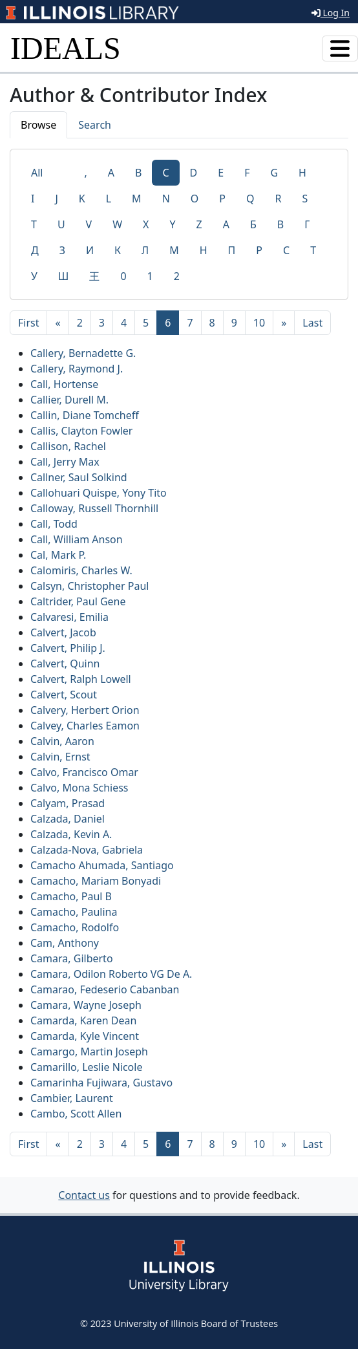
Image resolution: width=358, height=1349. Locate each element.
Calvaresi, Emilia (69, 617)
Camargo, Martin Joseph (89, 1051)
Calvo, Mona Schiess (79, 788)
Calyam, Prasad (67, 803)
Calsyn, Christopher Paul (89, 586)
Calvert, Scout (63, 694)
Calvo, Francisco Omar (84, 772)
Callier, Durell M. (69, 400)
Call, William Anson (76, 539)
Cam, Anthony (64, 943)
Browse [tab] (38, 125)
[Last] (312, 322)
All (37, 173)
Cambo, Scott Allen (75, 1113)
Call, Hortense (64, 384)
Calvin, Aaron (62, 741)
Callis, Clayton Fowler (81, 431)
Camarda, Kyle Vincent (84, 1036)
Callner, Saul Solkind (78, 477)
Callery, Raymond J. (76, 369)
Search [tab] (94, 125)
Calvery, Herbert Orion (85, 710)
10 (259, 323)
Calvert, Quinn (65, 663)
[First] (28, 322)
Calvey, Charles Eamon (85, 725)
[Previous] (57, 322)
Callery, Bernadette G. (83, 353)
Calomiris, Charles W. (81, 570)
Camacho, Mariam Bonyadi (95, 881)
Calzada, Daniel (67, 819)
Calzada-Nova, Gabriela (86, 850)
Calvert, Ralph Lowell (80, 679)
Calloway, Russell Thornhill (94, 508)
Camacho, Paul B (71, 896)
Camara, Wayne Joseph (86, 1005)
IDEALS (65, 48)
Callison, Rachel (68, 446)
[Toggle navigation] (340, 48)
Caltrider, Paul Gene (78, 601)
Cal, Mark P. (58, 555)
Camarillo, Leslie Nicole (86, 1067)
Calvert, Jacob (63, 632)
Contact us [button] (84, 1195)
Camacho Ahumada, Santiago (102, 865)
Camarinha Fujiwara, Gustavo (101, 1082)
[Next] (284, 322)
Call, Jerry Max (65, 462)
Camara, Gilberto (71, 958)
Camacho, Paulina (73, 912)
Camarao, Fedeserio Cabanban (104, 989)
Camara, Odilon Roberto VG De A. (111, 974)
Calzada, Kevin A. (71, 834)
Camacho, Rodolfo (74, 927)
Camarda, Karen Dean (83, 1020)
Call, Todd (54, 524)
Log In (330, 12)
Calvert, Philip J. (67, 648)
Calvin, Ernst (60, 757)
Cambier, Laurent (71, 1098)
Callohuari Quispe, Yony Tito (98, 493)
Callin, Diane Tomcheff (84, 415)
